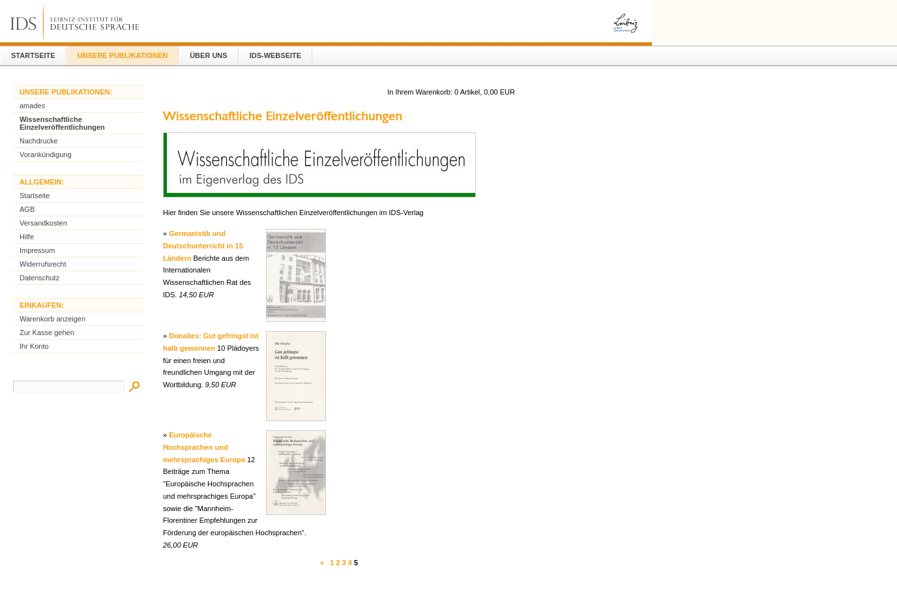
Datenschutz (39, 278)
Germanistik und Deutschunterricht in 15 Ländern (203, 245)
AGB (27, 209)
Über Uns (208, 55)
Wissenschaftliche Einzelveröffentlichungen (62, 123)
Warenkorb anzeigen (52, 319)
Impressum (37, 250)
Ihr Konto (34, 346)
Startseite (33, 55)
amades (32, 106)
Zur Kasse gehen (47, 332)
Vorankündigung (46, 154)
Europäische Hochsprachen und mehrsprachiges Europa (204, 447)
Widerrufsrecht (43, 264)
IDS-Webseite (275, 55)
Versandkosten (43, 223)
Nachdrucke (39, 141)
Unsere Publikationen (123, 55)
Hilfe (27, 237)
